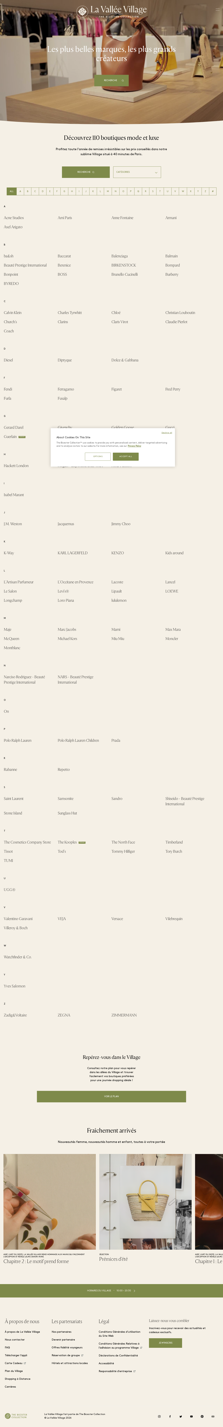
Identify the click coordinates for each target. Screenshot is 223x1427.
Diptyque (65, 360)
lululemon (119, 600)
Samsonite (65, 798)
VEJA (62, 918)
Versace (117, 918)
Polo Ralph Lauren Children (78, 740)
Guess (62, 436)
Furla (7, 398)
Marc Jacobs (67, 629)
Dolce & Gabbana (125, 360)
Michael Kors (67, 638)
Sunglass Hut (67, 813)
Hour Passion (121, 465)
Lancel (170, 582)
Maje (7, 629)
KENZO (118, 553)
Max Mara (173, 629)
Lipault (117, 591)
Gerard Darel (13, 427)
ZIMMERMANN (124, 1015)
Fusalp (63, 398)
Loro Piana (66, 600)
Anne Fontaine (122, 217)
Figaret (117, 389)
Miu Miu (118, 638)
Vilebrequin (173, 918)
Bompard (172, 265)
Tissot (8, 851)
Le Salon (10, 591)
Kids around (174, 553)
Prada (116, 740)
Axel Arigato (13, 227)
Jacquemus (66, 524)
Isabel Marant (14, 494)
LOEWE (171, 591)
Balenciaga (120, 256)
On (6, 711)
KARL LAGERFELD (73, 553)
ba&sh (8, 256)
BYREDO (11, 283)
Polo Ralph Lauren (17, 740)
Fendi (8, 389)
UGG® (9, 889)
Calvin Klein (12, 312)
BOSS (62, 274)
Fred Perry (172, 389)
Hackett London (16, 465)
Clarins (63, 321)
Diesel (8, 360)
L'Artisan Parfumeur (18, 582)
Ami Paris (65, 217)
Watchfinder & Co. (18, 957)
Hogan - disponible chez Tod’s (80, 465)
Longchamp (13, 600)
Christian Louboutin (180, 312)
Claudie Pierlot (176, 321)
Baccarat (64, 256)
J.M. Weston (13, 524)
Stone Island (13, 813)
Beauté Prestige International (25, 265)
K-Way (9, 553)
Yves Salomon (14, 986)
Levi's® (63, 591)
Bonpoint (11, 274)
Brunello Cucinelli (125, 274)
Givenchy (65, 427)
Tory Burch (173, 851)
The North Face (123, 842)
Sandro (117, 798)
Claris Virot (120, 321)
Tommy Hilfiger (123, 851)
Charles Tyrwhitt (70, 312)
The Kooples (67, 842)
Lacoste (117, 582)
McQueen (11, 638)
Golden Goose (123, 427)
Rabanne (10, 769)
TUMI (8, 860)
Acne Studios (14, 217)
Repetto (64, 769)
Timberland (174, 842)
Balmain (171, 256)
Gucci (169, 427)
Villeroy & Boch (16, 928)
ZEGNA (64, 1015)
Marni (116, 629)
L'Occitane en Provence (75, 582)
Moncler (171, 638)
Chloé (116, 312)
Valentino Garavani (18, 918)
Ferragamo (66, 389)
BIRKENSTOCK (124, 265)
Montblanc (12, 647)
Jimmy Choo (121, 524)
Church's (10, 321)
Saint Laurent (14, 798)
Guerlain (10, 436)
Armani (171, 217)
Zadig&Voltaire (15, 1015)
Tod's (62, 851)
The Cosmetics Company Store (27, 842)
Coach (9, 331)
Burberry (171, 274)
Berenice (64, 265)
